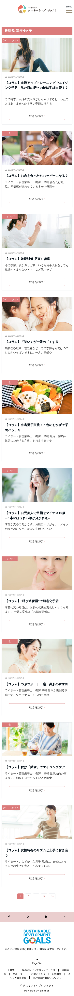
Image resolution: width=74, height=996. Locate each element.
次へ (52, 896)
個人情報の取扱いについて (47, 977)
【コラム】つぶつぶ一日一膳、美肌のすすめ (36, 684)
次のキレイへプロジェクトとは (38, 970)
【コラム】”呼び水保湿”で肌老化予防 (32, 601)
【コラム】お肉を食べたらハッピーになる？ (36, 175)
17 (44, 896)
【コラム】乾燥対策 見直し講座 (27, 259)
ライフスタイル (11, 40)
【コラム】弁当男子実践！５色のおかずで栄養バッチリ (36, 427)
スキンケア (10, 216)
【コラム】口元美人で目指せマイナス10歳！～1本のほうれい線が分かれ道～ (36, 515)
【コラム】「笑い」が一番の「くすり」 (33, 342)
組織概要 (56, 974)
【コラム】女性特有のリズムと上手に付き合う (36, 853)
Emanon (45, 990)
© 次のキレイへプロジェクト (37, 985)
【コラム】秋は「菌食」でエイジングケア (35, 767)
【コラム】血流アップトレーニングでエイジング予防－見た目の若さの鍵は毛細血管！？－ (36, 88)
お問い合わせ (38, 974)
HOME (12, 970)
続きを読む (37, 115)
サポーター (19, 974)
